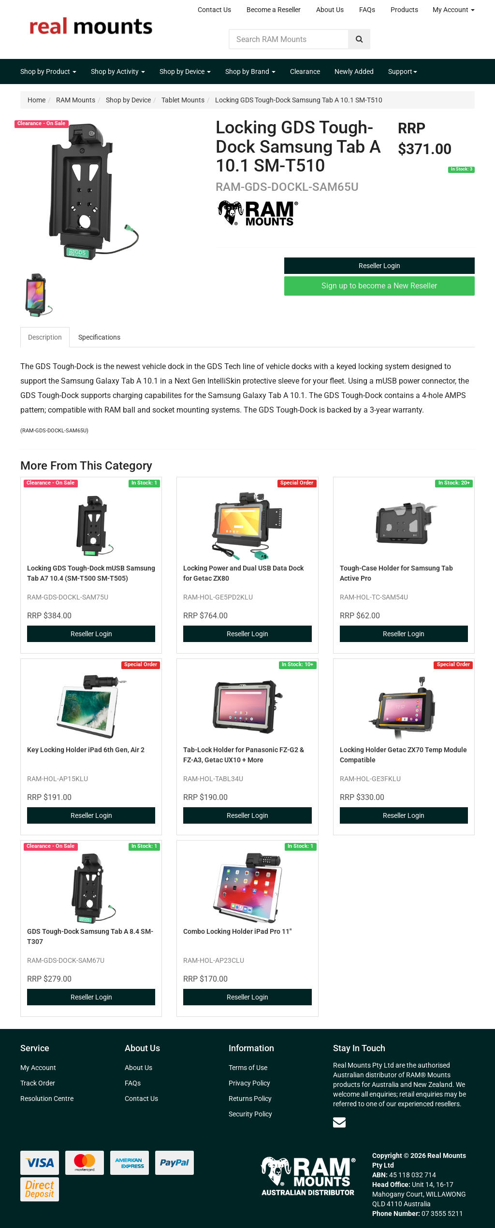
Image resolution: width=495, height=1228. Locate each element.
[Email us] (339, 1122)
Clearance (305, 71)
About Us (330, 10)
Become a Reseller (274, 10)
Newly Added (354, 71)
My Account (454, 10)
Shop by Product (48, 71)
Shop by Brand (250, 71)
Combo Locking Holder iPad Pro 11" (237, 931)
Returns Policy (250, 1098)
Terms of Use (248, 1067)
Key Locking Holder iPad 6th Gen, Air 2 (86, 750)
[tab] (45, 337)
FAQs (367, 10)
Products (404, 10)
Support (402, 71)
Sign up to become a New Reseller (379, 285)
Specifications (99, 337)
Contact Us (214, 10)
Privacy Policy (249, 1083)
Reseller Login (379, 266)
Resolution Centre (46, 1098)
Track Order (37, 1083)
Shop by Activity (118, 71)
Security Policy (250, 1114)
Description (45, 337)
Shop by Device (185, 71)
